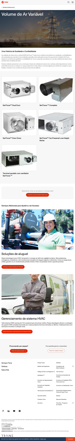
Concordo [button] (70, 439)
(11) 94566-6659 (9, 424)
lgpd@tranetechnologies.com (7, 431)
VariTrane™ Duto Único (12, 138)
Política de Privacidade (6, 428)
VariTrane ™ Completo (48, 105)
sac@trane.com (7, 426)
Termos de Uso (21, 428)
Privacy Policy (14, 428)
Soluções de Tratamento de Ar (9, 7)
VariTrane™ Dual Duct (11, 105)
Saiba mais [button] (43, 439)
